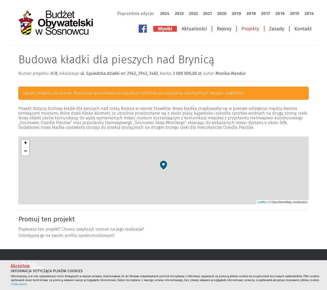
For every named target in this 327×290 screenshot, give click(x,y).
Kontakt (303, 29)
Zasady (276, 29)
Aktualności (194, 29)
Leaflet (261, 202)
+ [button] (25, 143)
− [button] (25, 151)
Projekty (250, 29)
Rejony (224, 29)
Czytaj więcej (19, 284)
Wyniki (165, 29)
